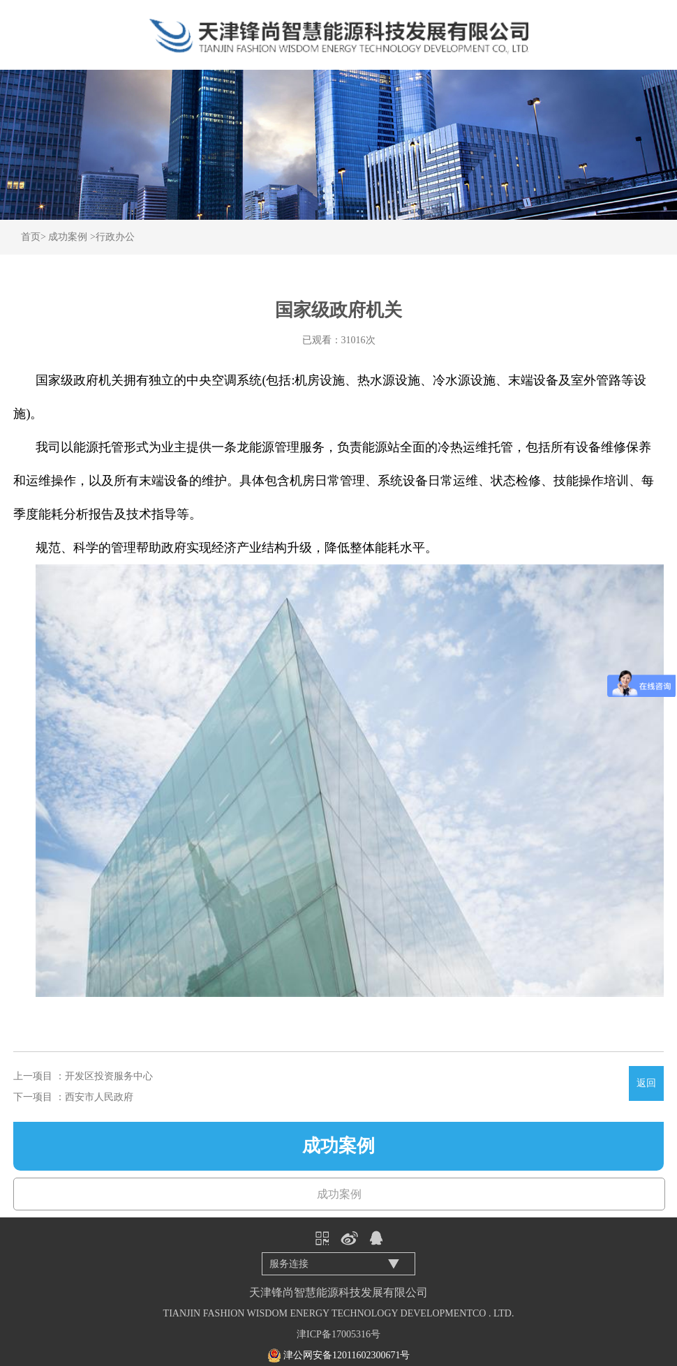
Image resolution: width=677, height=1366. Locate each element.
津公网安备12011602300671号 (346, 1355)
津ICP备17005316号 (338, 1334)
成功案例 (67, 237)
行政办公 (115, 237)
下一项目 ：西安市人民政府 (73, 1097)
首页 (30, 237)
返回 (646, 1083)
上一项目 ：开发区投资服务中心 (83, 1076)
